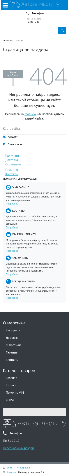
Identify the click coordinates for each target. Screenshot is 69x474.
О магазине (13, 164)
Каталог (11, 385)
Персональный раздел (18, 448)
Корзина (11, 472)
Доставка (11, 160)
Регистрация (23, 467)
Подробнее (12, 203)
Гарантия (11, 169)
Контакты (11, 174)
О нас (10, 400)
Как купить (12, 155)
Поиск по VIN (15, 392)
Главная (11, 377)
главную (30, 114)
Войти (10, 467)
